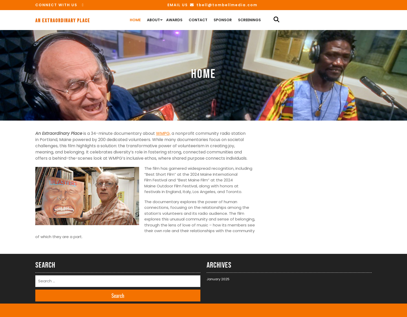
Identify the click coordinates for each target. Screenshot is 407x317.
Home (135, 20)
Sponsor (223, 20)
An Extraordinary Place (62, 21)
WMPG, (163, 133)
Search (117, 295)
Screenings (249, 20)
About (153, 20)
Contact (198, 20)
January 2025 (218, 279)
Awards (174, 20)
